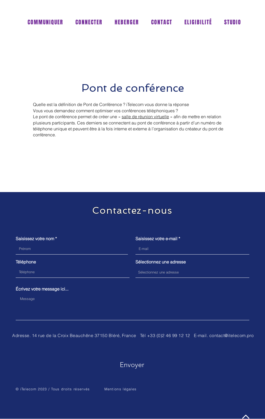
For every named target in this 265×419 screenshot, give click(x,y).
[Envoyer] (132, 364)
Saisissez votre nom (35, 238)
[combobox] (192, 272)
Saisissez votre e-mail (156, 238)
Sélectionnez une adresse (160, 262)
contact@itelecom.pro (231, 335)
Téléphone (26, 262)
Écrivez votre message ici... (42, 289)
